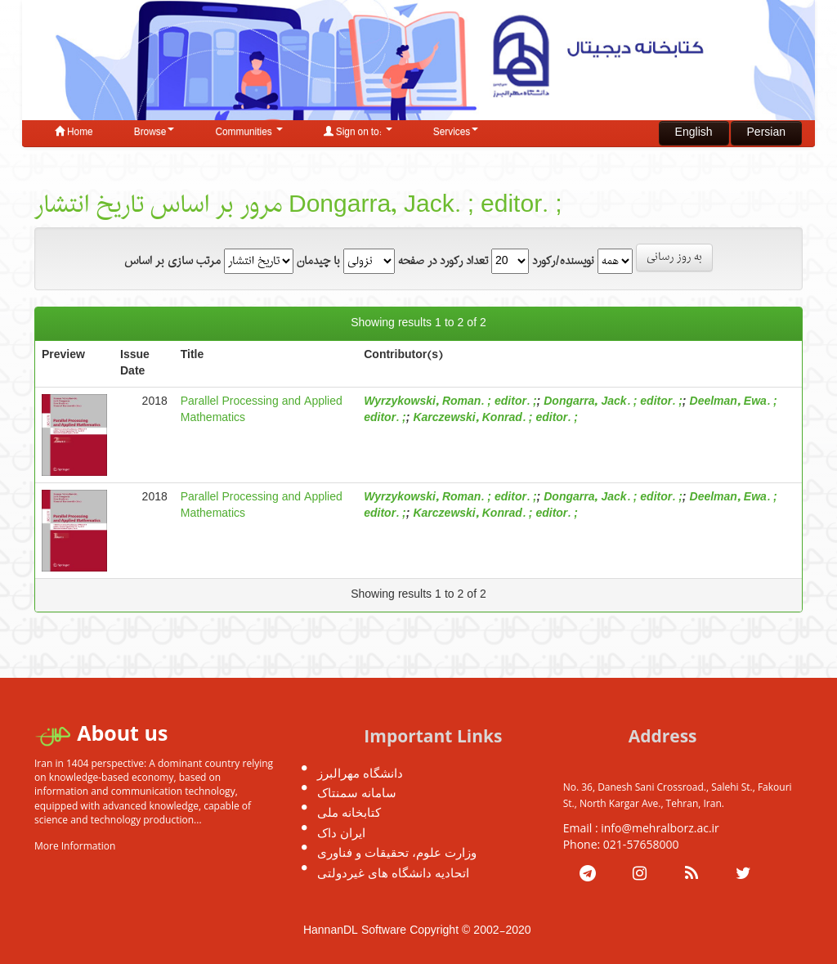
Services (456, 132)
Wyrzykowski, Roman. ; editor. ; (450, 402)
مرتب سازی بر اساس (172, 261)
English (694, 133)
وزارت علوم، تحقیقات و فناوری (397, 852)
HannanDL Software (354, 931)
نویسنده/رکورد (563, 261)
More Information (74, 846)
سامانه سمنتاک (356, 792)
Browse (154, 132)
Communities (248, 132)
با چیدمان (318, 261)
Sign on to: (358, 132)
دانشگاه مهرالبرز (360, 772)
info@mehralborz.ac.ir (660, 828)
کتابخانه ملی (349, 812)
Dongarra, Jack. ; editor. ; (613, 402)
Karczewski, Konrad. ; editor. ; (495, 418)
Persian (766, 133)
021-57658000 (641, 844)
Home (74, 132)
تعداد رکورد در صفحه (443, 261)
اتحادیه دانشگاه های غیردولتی (393, 872)
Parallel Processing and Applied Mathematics (261, 410)
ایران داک (341, 832)
